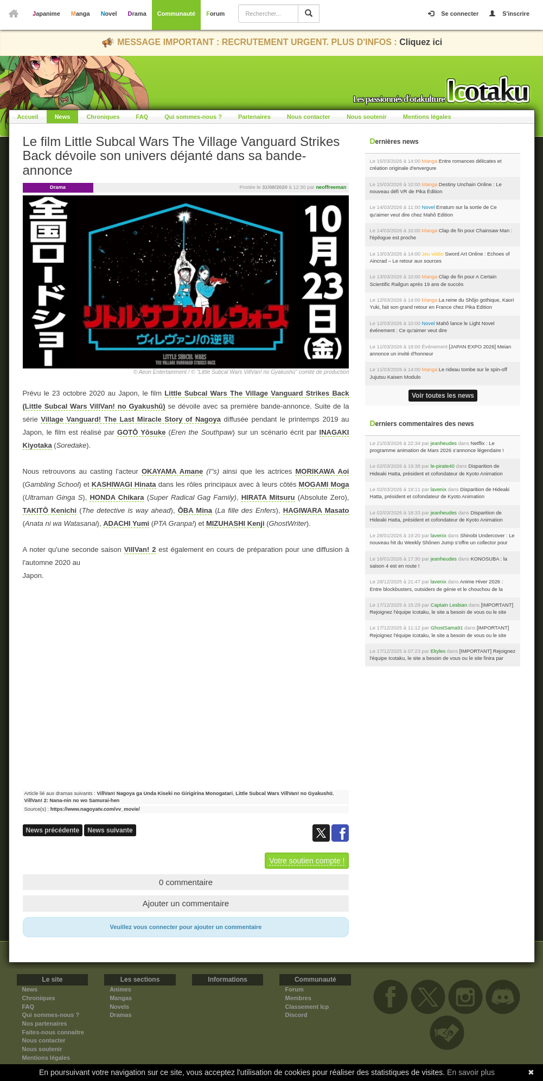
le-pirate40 (443, 466)
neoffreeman (331, 187)
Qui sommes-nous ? (193, 116)
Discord (296, 1015)
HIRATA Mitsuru (268, 497)
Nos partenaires (44, 1023)
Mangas (121, 998)
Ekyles (438, 651)
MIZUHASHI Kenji (235, 523)
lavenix (438, 489)
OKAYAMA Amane (172, 471)
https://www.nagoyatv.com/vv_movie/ (95, 809)
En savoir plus (471, 1072)
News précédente (53, 830)
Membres (298, 998)
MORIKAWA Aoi (322, 471)
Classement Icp (307, 1006)
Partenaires (254, 116)
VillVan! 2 (140, 549)
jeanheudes (444, 443)
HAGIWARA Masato (316, 510)
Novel (109, 13)
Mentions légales (427, 116)
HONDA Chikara (117, 497)
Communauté (176, 13)
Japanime (46, 13)
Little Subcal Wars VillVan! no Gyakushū (284, 793)
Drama (137, 13)
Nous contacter (308, 116)
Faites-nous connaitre (53, 1032)
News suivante (109, 830)
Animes (120, 989)
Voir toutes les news (443, 395)
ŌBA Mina (195, 510)
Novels (119, 1006)
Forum (215, 13)
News (63, 116)
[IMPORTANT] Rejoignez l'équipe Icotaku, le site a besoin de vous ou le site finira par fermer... (441, 612)
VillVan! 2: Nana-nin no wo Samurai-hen (72, 800)
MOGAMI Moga (324, 484)
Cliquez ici (420, 42)
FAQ (142, 116)
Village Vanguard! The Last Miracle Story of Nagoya (131, 419)
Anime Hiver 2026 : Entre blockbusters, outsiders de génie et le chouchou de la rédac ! (436, 589)
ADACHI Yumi (126, 523)
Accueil (28, 116)
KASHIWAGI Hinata (124, 484)
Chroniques (102, 116)
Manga (80, 13)
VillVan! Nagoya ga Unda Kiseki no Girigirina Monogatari (165, 793)
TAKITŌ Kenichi (50, 510)
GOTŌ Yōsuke (141, 432)
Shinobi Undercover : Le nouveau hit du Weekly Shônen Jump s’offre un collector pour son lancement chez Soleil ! (441, 543)
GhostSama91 (447, 628)
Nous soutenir (367, 116)
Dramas (120, 1015)
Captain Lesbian (449, 605)
